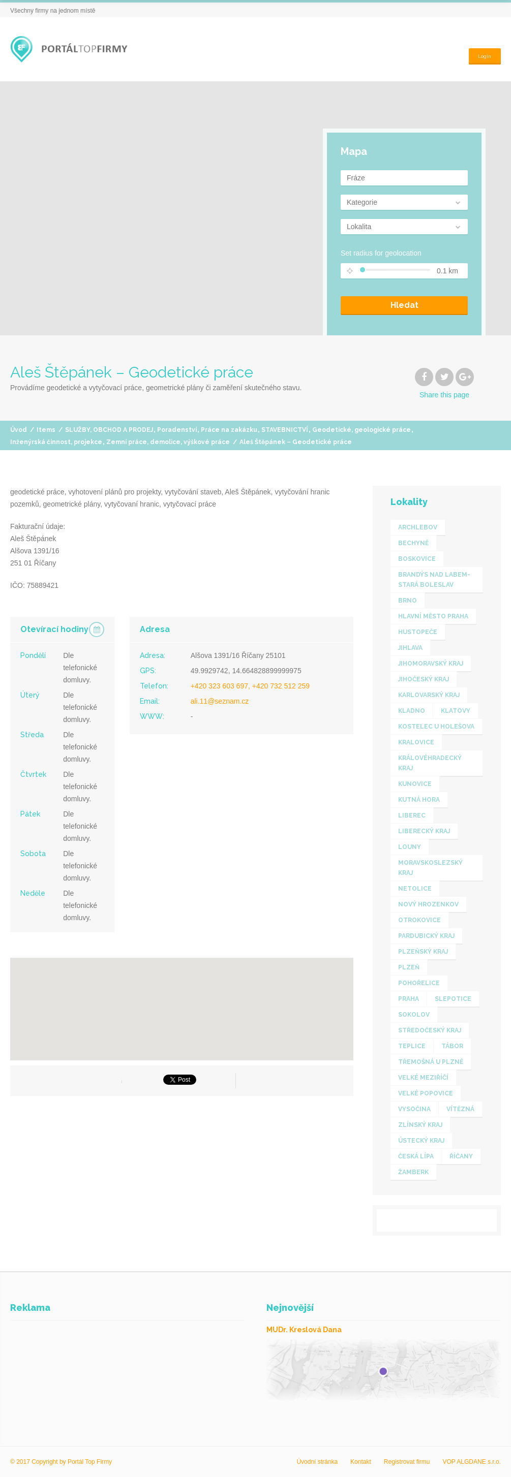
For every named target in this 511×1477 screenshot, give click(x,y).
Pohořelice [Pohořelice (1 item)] (419, 983)
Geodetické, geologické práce (361, 429)
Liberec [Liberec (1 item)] (412, 815)
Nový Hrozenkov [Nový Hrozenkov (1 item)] (428, 904)
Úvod (18, 429)
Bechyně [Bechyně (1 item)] (413, 543)
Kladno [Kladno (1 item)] (411, 710)
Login (482, 49)
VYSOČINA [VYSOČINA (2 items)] (414, 1109)
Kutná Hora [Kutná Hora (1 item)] (419, 799)
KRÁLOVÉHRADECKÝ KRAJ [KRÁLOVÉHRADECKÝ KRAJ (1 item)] (430, 763)
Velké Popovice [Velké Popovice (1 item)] (425, 1093)
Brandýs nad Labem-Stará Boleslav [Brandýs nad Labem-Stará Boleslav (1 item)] (434, 579)
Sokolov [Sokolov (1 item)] (414, 1014)
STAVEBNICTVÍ (284, 429)
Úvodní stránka (317, 1461)
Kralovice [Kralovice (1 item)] (416, 742)
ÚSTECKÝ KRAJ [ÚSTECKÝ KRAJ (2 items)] (421, 1140)
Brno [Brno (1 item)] (407, 600)
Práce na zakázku (229, 429)
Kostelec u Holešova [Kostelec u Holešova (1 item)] (436, 726)
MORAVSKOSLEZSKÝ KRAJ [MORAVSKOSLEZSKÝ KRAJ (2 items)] (430, 867)
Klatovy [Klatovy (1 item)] (455, 710)
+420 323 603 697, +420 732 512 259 (250, 686)
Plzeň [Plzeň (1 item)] (408, 967)
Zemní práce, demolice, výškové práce (168, 442)
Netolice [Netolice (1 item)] (415, 888)
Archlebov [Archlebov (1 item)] (417, 527)
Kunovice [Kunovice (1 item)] (415, 784)
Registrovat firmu (407, 1461)
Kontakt (360, 1461)
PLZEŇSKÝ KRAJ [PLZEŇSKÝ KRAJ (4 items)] (423, 951)
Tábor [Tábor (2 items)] (452, 1046)
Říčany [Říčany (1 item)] (461, 1156)
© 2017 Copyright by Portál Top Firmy (61, 1461)
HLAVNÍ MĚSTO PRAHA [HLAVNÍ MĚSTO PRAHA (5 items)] (433, 616)
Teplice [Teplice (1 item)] (412, 1046)
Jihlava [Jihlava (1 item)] (410, 647)
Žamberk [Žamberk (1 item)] (413, 1172)
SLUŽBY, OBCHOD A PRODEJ (109, 429)
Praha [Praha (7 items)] (408, 998)
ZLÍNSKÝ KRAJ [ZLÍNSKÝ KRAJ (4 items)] (420, 1124)
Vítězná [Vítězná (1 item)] (460, 1109)
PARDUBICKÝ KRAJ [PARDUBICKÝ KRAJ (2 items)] (426, 935)
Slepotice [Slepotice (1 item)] (453, 998)
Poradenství (177, 429)
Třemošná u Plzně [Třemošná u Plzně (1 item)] (430, 1061)
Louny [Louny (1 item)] (409, 847)
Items (46, 429)
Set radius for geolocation (381, 253)
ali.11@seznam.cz (220, 701)
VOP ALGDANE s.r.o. (472, 1461)
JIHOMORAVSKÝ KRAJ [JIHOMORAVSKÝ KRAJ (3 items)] (430, 663)
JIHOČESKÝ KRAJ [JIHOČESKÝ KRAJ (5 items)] (423, 679)
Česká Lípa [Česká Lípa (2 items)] (416, 1156)
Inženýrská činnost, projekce (56, 442)
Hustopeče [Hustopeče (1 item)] (417, 632)
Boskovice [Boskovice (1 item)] (417, 558)
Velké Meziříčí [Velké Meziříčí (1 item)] (423, 1077)
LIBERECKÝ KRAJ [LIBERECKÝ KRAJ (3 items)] (424, 831)
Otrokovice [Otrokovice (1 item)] (419, 920)
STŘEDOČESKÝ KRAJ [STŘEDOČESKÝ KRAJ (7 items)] (429, 1030)
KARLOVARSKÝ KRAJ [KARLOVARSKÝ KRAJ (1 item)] (429, 695)
